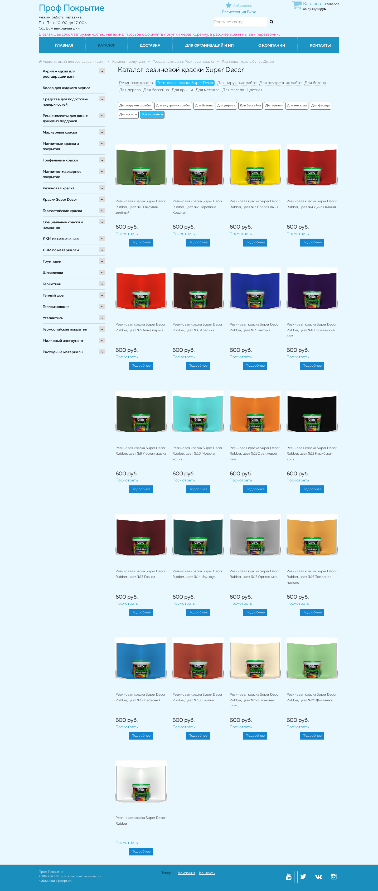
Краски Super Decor (60, 199)
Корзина (312, 4)
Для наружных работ (237, 83)
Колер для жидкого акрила (66, 88)
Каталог (106, 45)
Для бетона (315, 83)
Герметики (52, 284)
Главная (64, 45)
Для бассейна (156, 90)
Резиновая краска (59, 188)
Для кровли (128, 114)
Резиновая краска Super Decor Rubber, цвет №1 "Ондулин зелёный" (140, 207)
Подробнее (141, 242)
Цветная (255, 90)
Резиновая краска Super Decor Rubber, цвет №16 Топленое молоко (312, 577)
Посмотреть (126, 234)
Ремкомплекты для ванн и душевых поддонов (65, 118)
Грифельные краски (60, 160)
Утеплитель (53, 318)
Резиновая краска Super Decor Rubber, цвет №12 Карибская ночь (312, 453)
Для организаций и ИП (209, 45)
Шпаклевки (53, 273)
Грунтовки (52, 261)
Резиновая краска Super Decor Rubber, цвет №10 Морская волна (197, 453)
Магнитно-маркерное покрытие (62, 174)
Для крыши (182, 90)
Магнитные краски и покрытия (61, 146)
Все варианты (152, 114)
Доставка (150, 45)
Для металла (208, 90)
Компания (186, 873)
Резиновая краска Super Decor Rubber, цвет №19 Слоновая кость (255, 700)
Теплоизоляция (56, 307)
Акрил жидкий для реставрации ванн (59, 74)
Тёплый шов (53, 295)
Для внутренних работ (280, 83)
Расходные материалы (63, 352)
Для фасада (233, 90)
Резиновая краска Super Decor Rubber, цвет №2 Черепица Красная (197, 207)
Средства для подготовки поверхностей (65, 101)
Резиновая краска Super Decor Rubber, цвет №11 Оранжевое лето (255, 453)
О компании (271, 45)
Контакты (320, 45)
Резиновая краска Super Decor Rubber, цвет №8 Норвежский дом (312, 330)
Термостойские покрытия (65, 329)
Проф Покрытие (51, 872)
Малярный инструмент (63, 341)
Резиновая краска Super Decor (185, 83)
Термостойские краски (62, 211)
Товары (167, 873)
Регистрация (234, 12)
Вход (251, 12)
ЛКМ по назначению (61, 239)
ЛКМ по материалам (61, 250)
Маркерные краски (60, 132)
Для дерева (130, 90)
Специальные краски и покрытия (63, 224)
